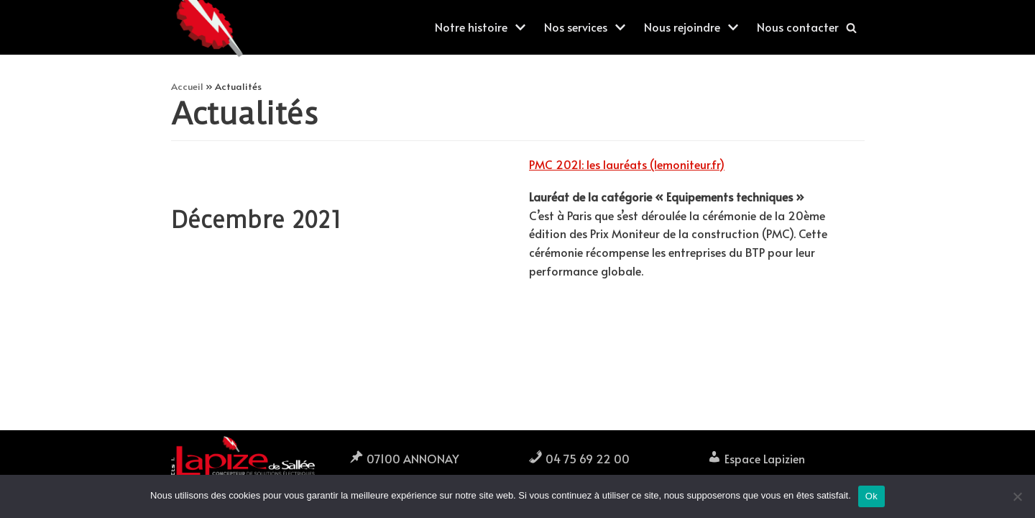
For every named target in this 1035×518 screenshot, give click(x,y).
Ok (871, 496)
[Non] (1017, 496)
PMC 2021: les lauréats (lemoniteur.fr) (626, 164)
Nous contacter (798, 27)
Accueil (187, 86)
